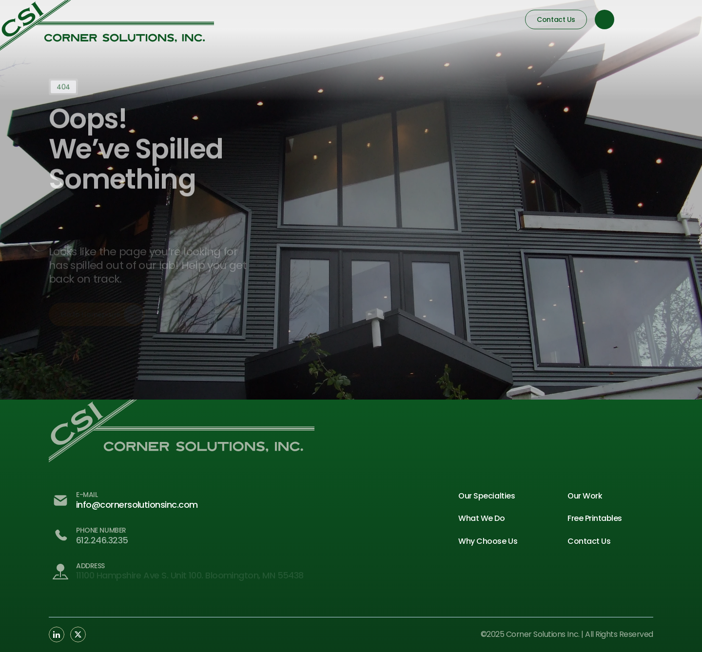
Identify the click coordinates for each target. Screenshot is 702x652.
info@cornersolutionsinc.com (136, 505)
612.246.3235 (102, 540)
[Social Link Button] (56, 634)
